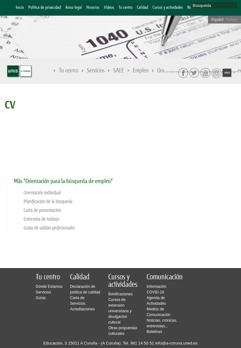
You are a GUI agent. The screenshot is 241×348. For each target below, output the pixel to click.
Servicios (95, 70)
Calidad (142, 7)
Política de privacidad (44, 7)
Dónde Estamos (49, 286)
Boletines (154, 332)
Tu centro (125, 7)
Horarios (92, 7)
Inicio (20, 7)
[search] (214, 5)
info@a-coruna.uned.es (176, 343)
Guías (41, 298)
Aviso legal (73, 7)
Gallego (232, 19)
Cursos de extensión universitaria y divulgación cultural (119, 311)
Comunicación (165, 277)
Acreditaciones (82, 309)
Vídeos (109, 7)
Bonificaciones (120, 294)
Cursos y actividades (168, 7)
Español (217, 19)
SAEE (118, 70)
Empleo (140, 70)
